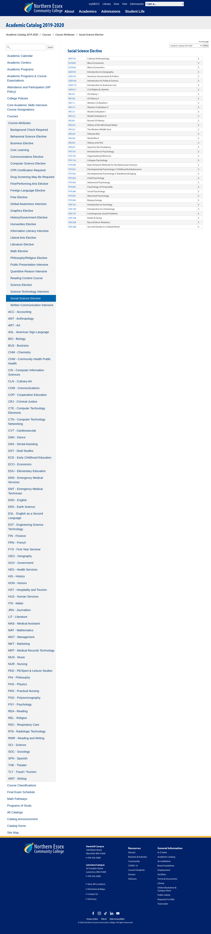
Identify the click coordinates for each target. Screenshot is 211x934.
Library (161, 883)
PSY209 (72, 200)
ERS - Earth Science (21, 506)
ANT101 (72, 58)
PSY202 (72, 173)
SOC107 (72, 213)
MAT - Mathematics (20, 630)
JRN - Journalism (19, 610)
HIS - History (16, 576)
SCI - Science (17, 744)
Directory (92, 898)
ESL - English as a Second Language (25, 516)
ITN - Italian (15, 603)
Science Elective (21, 284)
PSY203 (72, 178)
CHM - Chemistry (19, 352)
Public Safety (164, 894)
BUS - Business (18, 345)
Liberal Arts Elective (23, 237)
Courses (46, 34)
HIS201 (71, 120)
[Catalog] (186, 45)
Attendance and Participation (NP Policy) (28, 89)
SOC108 (72, 217)
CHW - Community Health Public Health (29, 361)
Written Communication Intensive (31, 305)
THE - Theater (17, 765)
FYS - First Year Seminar (24, 549)
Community (134, 861)
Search (50, 47)
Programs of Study (19, 805)
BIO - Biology (16, 338)
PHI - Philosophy (19, 677)
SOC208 (72, 226)
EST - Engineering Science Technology (25, 527)
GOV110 (72, 85)
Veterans (132, 878)
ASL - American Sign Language (28, 332)
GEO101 (72, 71)
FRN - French (17, 542)
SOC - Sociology (19, 751)
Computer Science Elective (28, 163)
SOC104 (72, 208)
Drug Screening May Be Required (32, 177)
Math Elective (19, 251)
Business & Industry (137, 856)
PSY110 (72, 160)
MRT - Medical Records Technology (31, 650)
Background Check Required (29, 129)
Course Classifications (21, 785)
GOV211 (72, 89)
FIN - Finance (17, 535)
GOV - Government (20, 562)
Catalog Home (16, 825)
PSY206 (72, 191)
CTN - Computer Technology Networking (26, 421)
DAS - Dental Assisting (23, 444)
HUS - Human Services (23, 596)
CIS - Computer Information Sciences (26, 372)
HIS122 (71, 115)
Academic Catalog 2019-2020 (22, 34)
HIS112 (71, 107)
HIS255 (71, 147)
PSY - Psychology (20, 704)
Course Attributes (64, 34)
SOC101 (72, 204)
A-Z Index (162, 852)
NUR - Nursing (17, 664)
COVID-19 (133, 865)
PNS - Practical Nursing (23, 691)
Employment (164, 869)
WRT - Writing (17, 778)
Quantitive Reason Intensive (28, 271)
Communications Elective (26, 156)
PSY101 (72, 151)
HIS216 (71, 124)
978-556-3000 (94, 857)
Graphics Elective (21, 210)
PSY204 (72, 182)
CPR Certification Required (28, 170)
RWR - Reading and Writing (26, 738)
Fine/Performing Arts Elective (29, 183)
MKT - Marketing (19, 643)
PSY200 (72, 164)
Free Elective (19, 197)
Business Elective (21, 143)
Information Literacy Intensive (29, 231)
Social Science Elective (25, 298)
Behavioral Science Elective (28, 136)
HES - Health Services (22, 569)
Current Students (136, 869)
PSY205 (72, 186)
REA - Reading (18, 711)
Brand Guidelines (166, 865)
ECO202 (72, 67)
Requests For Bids (166, 899)
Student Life (135, 11)
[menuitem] (31, 55)
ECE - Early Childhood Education (29, 457)
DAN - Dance (16, 437)
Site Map (13, 832)
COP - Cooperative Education (27, 394)
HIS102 (71, 98)
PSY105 (72, 155)
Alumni (131, 852)
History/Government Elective (28, 217)
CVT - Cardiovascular (22, 430)
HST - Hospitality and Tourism (27, 589)
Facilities (162, 874)
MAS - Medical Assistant (24, 623)
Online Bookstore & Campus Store (167, 889)
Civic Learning (19, 150)
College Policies (17, 98)
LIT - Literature (17, 616)
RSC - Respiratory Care (23, 724)
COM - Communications (23, 388)
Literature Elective (22, 244)
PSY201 (72, 169)
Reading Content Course (26, 278)
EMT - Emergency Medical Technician (25, 491)
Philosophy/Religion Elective (28, 257)
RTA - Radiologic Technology (27, 731)
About (69, 11)
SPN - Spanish (17, 758)
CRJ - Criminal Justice (22, 401)
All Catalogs (15, 812)
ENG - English (17, 500)
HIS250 (71, 138)
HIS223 (71, 129)
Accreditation (164, 861)
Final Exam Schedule (21, 792)
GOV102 (72, 80)
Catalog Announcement (22, 819)
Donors (131, 874)
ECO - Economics (20, 464)
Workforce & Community (84, 18)
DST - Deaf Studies (20, 450)
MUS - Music (16, 657)
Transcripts (163, 903)
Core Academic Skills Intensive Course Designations (27, 107)
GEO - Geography (20, 556)
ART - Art (14, 325)
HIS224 (71, 133)
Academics (88, 11)
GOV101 (72, 76)
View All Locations (96, 884)
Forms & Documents (167, 878)
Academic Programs (20, 69)
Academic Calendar (20, 55)
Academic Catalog (166, 856)
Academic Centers (19, 62)
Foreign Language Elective (27, 190)
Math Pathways (17, 798)
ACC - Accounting (19, 311)
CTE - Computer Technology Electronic (26, 410)
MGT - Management (21, 637)
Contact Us (92, 894)
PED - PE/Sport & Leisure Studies (30, 670)
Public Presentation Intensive (29, 264)
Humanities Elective (23, 224)
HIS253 (71, 142)
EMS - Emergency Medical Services (25, 480)
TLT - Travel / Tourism (22, 771)
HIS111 (71, 102)
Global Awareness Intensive (28, 204)
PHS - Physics (17, 684)
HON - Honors (17, 583)
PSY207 (72, 195)
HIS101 (71, 94)
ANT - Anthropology (21, 318)
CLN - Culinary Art (20, 381)
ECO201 (72, 62)
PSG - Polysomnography (24, 697)
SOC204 (72, 222)
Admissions (110, 11)
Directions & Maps (96, 889)
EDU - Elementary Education (27, 471)
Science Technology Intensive (29, 291)
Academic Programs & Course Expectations (27, 78)
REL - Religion (17, 718)
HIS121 (71, 111)
